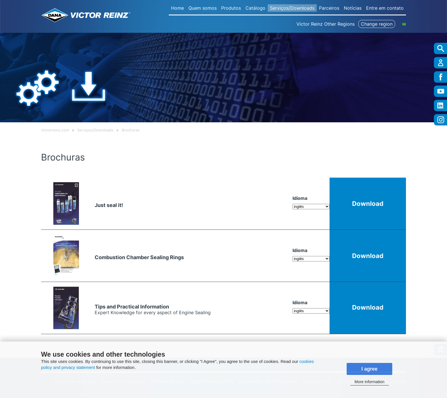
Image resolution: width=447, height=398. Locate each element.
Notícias (352, 8)
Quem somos (202, 8)
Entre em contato (385, 8)
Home (177, 8)
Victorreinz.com (55, 130)
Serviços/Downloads (292, 8)
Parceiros (329, 8)
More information (369, 381)
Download (367, 203)
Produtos (231, 8)
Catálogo (255, 8)
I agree (369, 369)
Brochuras (131, 130)
